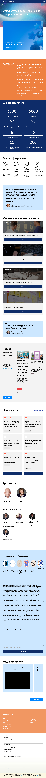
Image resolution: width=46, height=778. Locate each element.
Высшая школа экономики (9, 1)
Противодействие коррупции (9, 751)
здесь (22, 775)
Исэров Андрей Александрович (19, 521)
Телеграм (33, 722)
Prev (3, 51)
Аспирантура (7, 269)
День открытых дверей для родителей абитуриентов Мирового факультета (33, 441)
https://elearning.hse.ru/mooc (9, 770)
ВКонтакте (34, 719)
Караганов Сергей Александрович (19, 205)
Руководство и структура (8, 739)
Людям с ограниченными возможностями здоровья (12, 756)
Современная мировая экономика (6, 570)
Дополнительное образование (12, 293)
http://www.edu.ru (7, 768)
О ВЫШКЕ (6, 735)
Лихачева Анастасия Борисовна (22, 500)
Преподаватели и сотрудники (9, 742)
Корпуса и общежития (7, 744)
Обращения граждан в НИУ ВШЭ (9, 747)
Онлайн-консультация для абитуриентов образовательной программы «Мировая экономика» (12, 459)
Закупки (5, 746)
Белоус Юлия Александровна (6, 537)
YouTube (33, 721)
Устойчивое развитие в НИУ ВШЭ (9, 740)
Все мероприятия (38, 410)
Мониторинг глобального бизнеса (40, 570)
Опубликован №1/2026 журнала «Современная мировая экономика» (37, 362)
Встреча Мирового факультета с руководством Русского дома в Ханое (9, 355)
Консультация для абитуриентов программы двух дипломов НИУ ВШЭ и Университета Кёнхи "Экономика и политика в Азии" (33, 461)
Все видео (37, 699)
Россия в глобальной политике (13, 570)
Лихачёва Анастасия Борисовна (18, 332)
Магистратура (8, 246)
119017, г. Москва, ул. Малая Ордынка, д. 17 (12, 720)
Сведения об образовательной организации (11, 754)
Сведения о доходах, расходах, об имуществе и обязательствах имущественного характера (19, 752)
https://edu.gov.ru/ (7, 766)
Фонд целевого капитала (8, 749)
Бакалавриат (7, 222)
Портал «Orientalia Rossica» (26, 570)
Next (42, 51)
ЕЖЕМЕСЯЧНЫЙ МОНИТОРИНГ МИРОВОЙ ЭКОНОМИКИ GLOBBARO (20, 571)
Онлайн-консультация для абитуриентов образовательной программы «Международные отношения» (33, 424)
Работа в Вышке (6, 759)
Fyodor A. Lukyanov (6, 644)
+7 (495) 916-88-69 (7, 724)
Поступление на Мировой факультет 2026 (14, 669)
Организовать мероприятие (33, 473)
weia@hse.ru (5, 728)
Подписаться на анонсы (12, 473)
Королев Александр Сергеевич (33, 521)
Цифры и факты (6, 737)
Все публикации (23, 651)
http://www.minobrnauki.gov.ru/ (9, 764)
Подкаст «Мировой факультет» (33, 570)
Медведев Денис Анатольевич (6, 521)
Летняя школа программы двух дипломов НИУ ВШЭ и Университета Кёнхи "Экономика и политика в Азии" (12, 424)
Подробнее (23, 239)
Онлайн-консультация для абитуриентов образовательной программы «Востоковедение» (12, 442)
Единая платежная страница (8, 758)
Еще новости (7, 397)
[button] (21, 734)
